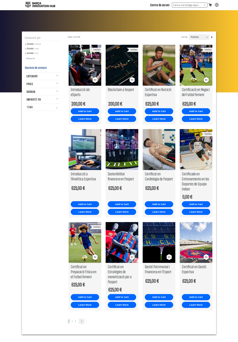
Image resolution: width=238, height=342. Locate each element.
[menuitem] (42, 107)
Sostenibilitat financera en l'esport (121, 176)
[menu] (44, 107)
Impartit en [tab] (33, 99)
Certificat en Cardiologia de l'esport (159, 176)
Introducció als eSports (80, 92)
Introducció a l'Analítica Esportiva (83, 176)
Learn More (85, 119)
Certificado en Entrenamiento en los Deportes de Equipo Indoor (195, 181)
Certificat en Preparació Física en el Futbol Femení (83, 271)
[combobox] (189, 5)
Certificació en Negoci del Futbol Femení (196, 92)
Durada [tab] (30, 92)
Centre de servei (160, 5)
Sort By (185, 37)
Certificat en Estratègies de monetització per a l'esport (120, 274)
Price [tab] (29, 84)
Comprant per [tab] (33, 38)
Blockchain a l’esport (121, 89)
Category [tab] (32, 76)
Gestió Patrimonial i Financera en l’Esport (158, 269)
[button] (216, 6)
